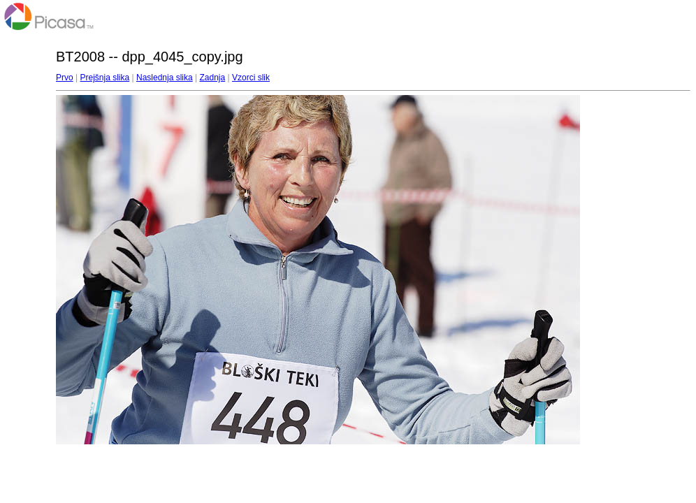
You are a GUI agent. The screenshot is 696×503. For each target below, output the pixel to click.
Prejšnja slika (104, 77)
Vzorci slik (251, 77)
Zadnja (213, 77)
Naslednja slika (164, 77)
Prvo (64, 77)
